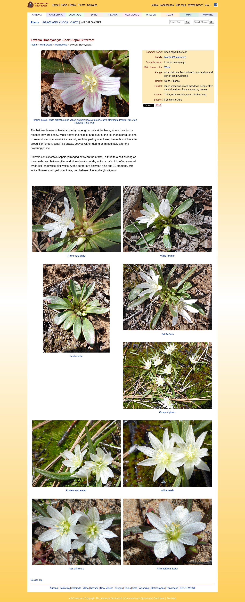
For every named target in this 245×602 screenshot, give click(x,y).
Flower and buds (76, 255)
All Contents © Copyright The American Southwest (95, 598)
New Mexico (106, 588)
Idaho (86, 588)
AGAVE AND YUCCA (55, 22)
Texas (127, 588)
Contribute (159, 598)
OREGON (151, 14)
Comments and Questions (138, 598)
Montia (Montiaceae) (175, 57)
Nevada (94, 588)
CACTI (74, 22)
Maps (154, 4)
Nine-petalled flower (167, 568)
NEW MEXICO (132, 14)
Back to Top (36, 580)
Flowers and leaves (76, 490)
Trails (72, 4)
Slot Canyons (158, 588)
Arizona (54, 588)
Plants (81, 4)
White (167, 67)
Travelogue (172, 588)
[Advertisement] (70, 32)
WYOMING (208, 14)
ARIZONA (37, 14)
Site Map (181, 4)
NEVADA (113, 14)
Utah (134, 588)
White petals (167, 490)
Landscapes (167, 4)
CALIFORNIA (56, 14)
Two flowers (167, 334)
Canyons (92, 4)
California (65, 588)
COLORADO (75, 14)
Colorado (76, 588)
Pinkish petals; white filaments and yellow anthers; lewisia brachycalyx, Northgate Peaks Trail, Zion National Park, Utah (85, 121)
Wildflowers (46, 44)
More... (208, 5)
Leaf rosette (76, 356)
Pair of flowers (76, 568)
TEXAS (170, 14)
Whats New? (195, 4)
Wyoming (144, 588)
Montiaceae (61, 44)
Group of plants (167, 412)
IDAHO (94, 14)
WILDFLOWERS (91, 22)
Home (55, 4)
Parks (64, 4)
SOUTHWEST (187, 588)
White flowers (167, 255)
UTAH (189, 14)
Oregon (119, 588)
